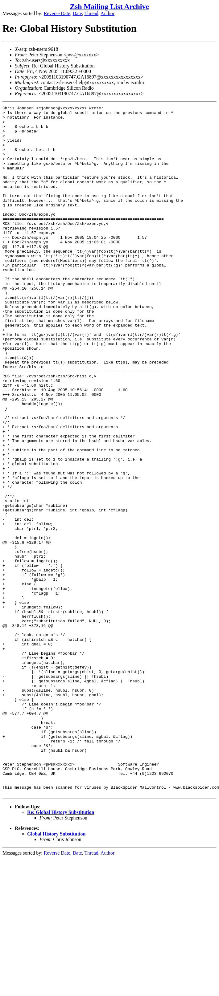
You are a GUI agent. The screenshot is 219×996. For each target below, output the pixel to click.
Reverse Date (57, 13)
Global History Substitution (56, 971)
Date (77, 13)
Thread (91, 13)
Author (107, 13)
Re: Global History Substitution (60, 950)
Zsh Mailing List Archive (109, 6)
